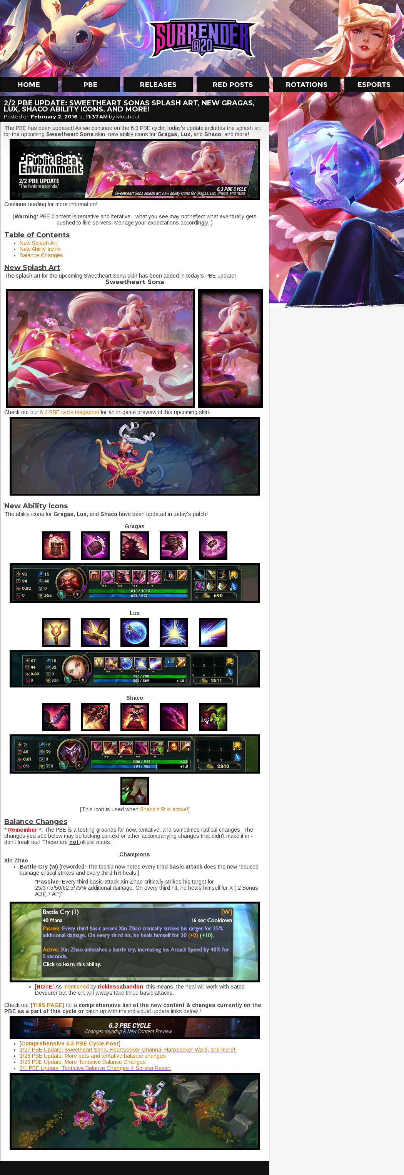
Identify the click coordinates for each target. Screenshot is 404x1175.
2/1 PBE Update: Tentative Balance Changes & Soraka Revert (95, 1068)
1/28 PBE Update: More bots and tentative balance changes (93, 1056)
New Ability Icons (40, 249)
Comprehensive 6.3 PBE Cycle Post (70, 1043)
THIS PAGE (47, 1005)
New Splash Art (38, 243)
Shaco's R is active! (163, 809)
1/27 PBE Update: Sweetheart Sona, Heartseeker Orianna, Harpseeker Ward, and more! (128, 1050)
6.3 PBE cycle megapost (68, 412)
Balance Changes (41, 255)
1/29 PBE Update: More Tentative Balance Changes (83, 1062)
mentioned (76, 987)
